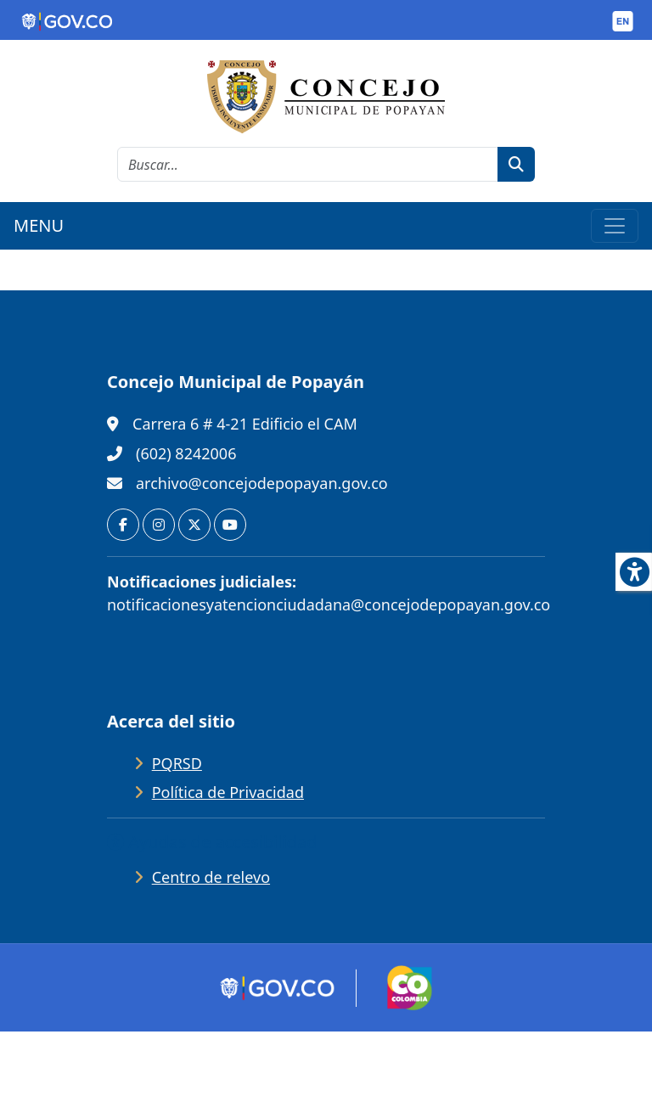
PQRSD (177, 763)
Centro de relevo (211, 877)
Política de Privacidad (228, 792)
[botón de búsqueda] (516, 164)
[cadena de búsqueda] (307, 164)
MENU (39, 225)
